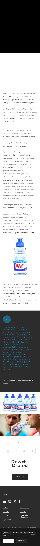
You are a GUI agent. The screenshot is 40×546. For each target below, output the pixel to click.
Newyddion (24, 508)
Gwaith (6, 516)
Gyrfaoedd (7, 519)
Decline (21, 540)
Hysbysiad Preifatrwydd (25, 516)
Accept (8, 540)
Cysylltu (20, 476)
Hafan (5, 508)
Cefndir (6, 512)
